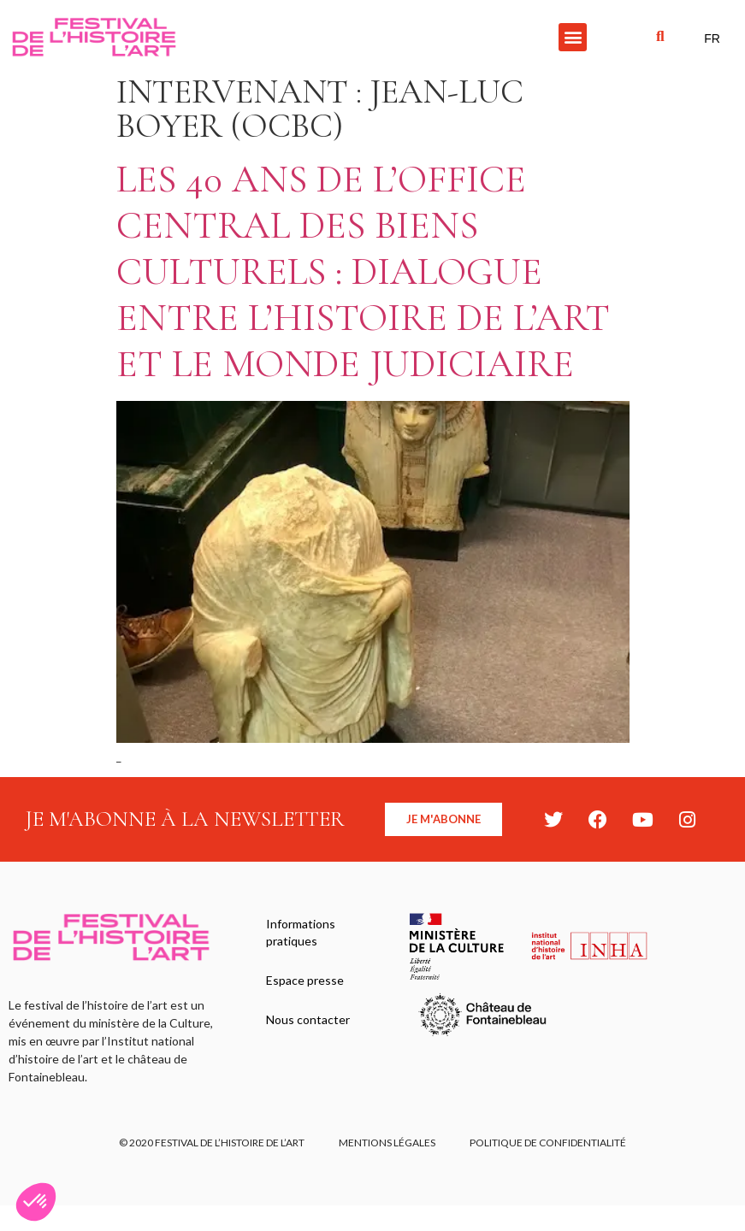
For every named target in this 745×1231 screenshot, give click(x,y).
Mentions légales (387, 1142)
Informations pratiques (300, 932)
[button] (573, 37)
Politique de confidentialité (548, 1142)
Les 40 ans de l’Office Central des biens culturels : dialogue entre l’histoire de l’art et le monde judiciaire (363, 271)
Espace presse (305, 980)
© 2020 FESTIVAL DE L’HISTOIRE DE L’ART (212, 1142)
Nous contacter (308, 1019)
